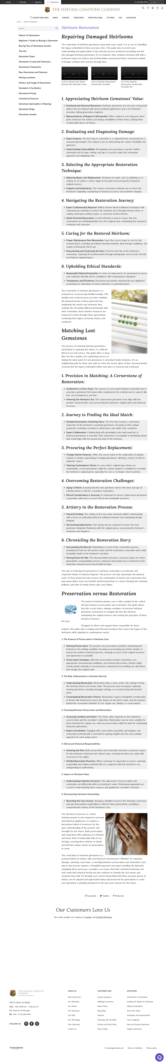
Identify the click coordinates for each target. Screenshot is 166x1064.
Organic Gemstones (134, 1029)
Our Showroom (74, 1011)
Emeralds (22, 2)
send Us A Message (21, 1010)
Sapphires (38, 2)
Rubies (8, 2)
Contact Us (72, 1029)
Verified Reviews (104, 917)
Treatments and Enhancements (138, 1015)
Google (88, 917)
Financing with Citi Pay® (107, 1020)
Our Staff (71, 1015)
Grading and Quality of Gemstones (140, 1002)
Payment (101, 1015)
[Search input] (37, 28)
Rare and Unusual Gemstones (138, 1024)
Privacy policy (151, 1048)
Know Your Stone (133, 1011)
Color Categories (133, 1020)
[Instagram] (37, 1024)
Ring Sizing (102, 1011)
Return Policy (102, 1006)
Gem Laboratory (74, 1024)
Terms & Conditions (135, 1048)
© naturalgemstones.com (114, 1048)
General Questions (104, 997)
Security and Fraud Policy (107, 1024)
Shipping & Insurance (105, 1002)
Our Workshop (73, 1002)
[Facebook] (31, 1024)
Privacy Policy (103, 1029)
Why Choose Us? (74, 997)
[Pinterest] (26, 1024)
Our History (72, 1006)
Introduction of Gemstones (137, 997)
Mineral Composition (135, 1006)
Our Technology (74, 1020)
